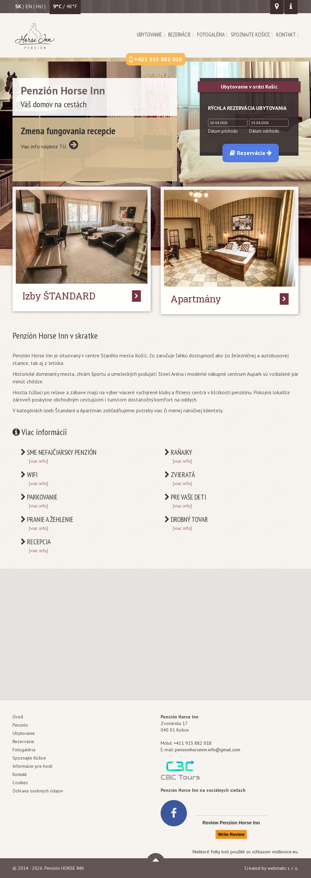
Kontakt (286, 34)
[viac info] (38, 461)
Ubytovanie (149, 34)
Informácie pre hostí (32, 766)
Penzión (20, 725)
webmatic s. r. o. (283, 868)
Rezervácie (179, 34)
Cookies (20, 783)
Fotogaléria (210, 34)
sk (18, 6)
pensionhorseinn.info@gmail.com (207, 750)
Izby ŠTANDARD (58, 296)
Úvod (18, 717)
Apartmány (195, 299)
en (28, 6)
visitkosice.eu (285, 852)
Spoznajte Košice (250, 34)
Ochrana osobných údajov (38, 791)
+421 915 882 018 (193, 743)
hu (39, 6)
